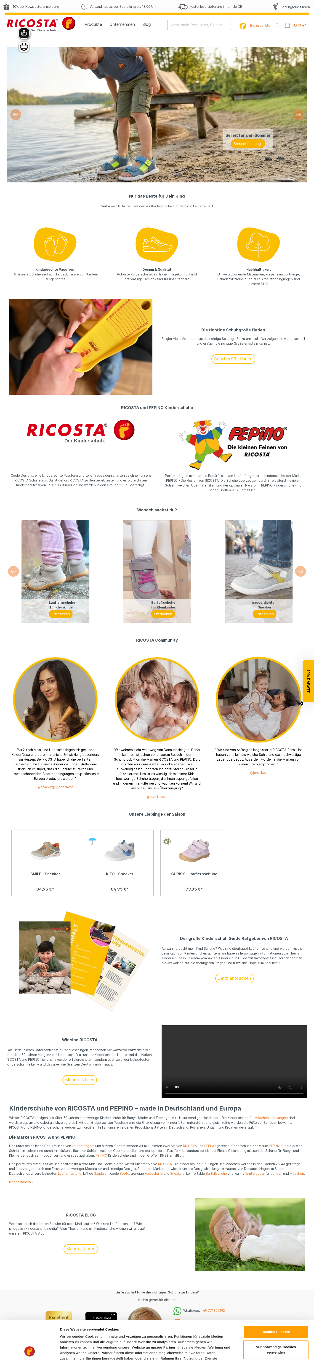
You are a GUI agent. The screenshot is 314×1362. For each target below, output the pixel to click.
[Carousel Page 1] (148, 178)
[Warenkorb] (295, 25)
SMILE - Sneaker (45, 874)
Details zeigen (243, 949)
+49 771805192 (213, 1310)
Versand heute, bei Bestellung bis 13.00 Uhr (118, 6)
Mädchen (262, 1117)
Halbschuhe (154, 1173)
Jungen (282, 1117)
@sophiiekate (157, 797)
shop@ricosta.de (204, 1334)
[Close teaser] (301, 703)
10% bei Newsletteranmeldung (30, 6)
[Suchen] (228, 25)
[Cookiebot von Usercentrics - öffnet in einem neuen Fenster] (30, 949)
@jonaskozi (258, 773)
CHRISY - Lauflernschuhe (194, 874)
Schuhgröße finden (290, 7)
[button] (308, 681)
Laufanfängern (83, 1146)
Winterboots (255, 1173)
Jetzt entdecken (234, 978)
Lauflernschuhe (69, 1173)
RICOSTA (190, 1146)
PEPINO (210, 1146)
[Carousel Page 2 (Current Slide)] (154, 178)
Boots (124, 1173)
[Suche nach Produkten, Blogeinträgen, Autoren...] (196, 25)
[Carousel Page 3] (160, 178)
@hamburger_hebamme (55, 787)
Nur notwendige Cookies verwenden (276, 911)
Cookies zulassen (275, 893)
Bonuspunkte (260, 25)
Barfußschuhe (216, 1173)
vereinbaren (219, 1345)
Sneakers (177, 1173)
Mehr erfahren (79, 1079)
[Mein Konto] (277, 25)
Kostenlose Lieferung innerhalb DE (209, 6)
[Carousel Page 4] (166, 178)
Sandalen (101, 1173)
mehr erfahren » (21, 1182)
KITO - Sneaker (119, 874)
